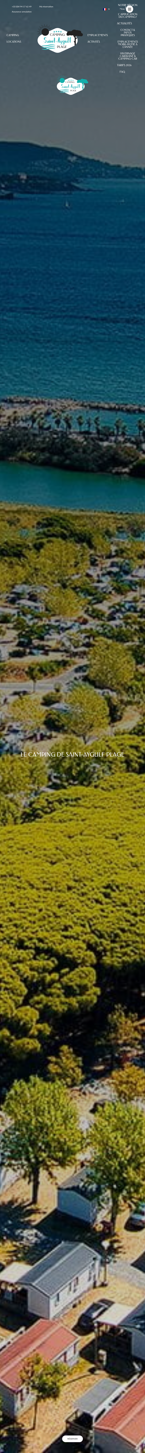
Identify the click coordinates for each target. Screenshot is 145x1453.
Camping (13, 35)
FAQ (122, 71)
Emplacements (97, 35)
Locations (14, 41)
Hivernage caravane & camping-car (127, 56)
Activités (93, 41)
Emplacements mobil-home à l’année (128, 44)
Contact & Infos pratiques (128, 32)
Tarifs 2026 (124, 65)
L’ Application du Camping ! (127, 15)
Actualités (124, 23)
